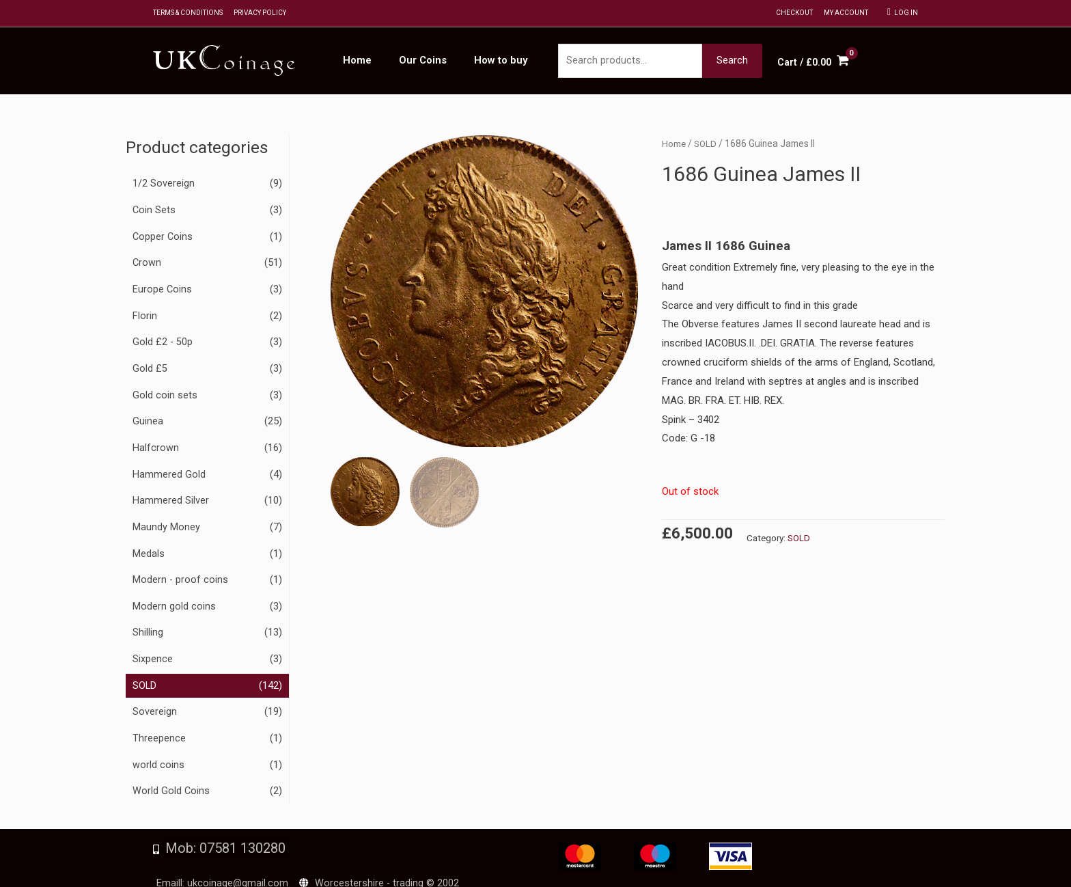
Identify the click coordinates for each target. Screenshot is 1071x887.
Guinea (148, 417)
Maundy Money (166, 520)
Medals (149, 546)
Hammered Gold (169, 468)
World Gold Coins (171, 778)
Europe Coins (163, 288)
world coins (158, 752)
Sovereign (155, 700)
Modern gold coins (174, 597)
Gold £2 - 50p (163, 339)
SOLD (145, 674)
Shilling (148, 623)
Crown (147, 262)
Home (674, 144)
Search (732, 61)
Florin (145, 314)
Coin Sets (154, 210)
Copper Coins (163, 236)
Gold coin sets (165, 391)
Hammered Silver (171, 494)
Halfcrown (156, 443)
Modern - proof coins (181, 571)
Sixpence (153, 649)
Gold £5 (150, 365)
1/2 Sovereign (164, 184)
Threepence (159, 726)
